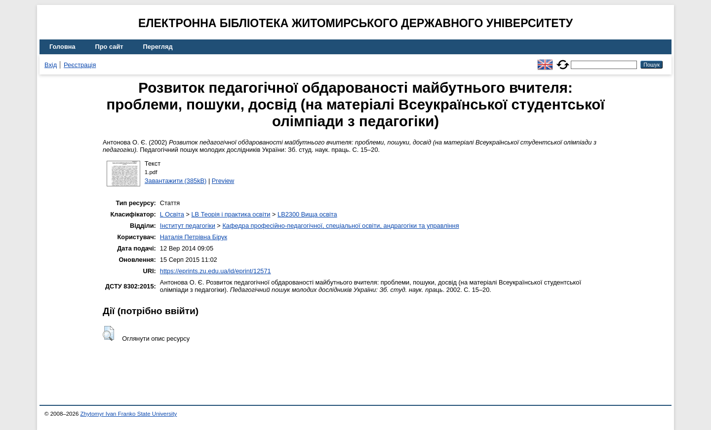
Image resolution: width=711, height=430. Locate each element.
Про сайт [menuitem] (109, 46)
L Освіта (172, 214)
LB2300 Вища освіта (307, 214)
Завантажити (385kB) (176, 180)
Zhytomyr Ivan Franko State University (128, 414)
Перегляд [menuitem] (158, 46)
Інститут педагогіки (187, 225)
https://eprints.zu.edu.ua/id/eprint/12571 (215, 271)
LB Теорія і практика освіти (230, 214)
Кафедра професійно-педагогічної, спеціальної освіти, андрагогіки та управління (340, 225)
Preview (223, 180)
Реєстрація (80, 65)
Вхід (50, 65)
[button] (108, 333)
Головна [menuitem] (62, 46)
